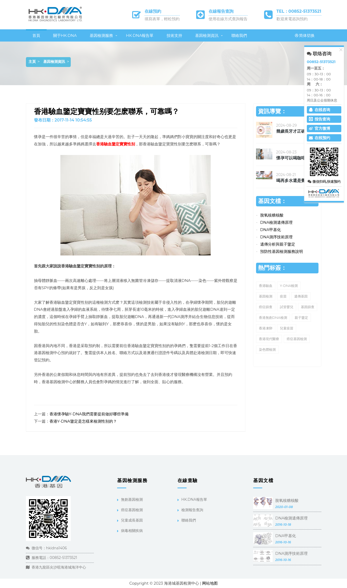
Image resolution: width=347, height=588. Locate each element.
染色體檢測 (267, 349)
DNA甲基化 (270, 229)
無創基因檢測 (132, 499)
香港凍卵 (265, 328)
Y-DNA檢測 (289, 285)
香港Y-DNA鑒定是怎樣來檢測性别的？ (83, 421)
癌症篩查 (265, 307)
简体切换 (305, 35)
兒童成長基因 (132, 520)
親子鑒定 (301, 317)
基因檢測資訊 (206, 35)
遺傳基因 (301, 296)
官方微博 (319, 128)
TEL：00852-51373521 (299, 11)
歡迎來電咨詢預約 (292, 18)
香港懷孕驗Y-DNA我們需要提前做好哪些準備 (89, 413)
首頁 (36, 35)
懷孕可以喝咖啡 (290, 158)
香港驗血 (265, 285)
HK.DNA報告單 (194, 499)
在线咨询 (319, 109)
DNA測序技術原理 (276, 236)
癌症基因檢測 (297, 339)
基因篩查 (307, 307)
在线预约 (319, 137)
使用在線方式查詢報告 (228, 18)
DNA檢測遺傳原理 (276, 222)
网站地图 (210, 583)
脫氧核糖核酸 (272, 215)
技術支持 (174, 35)
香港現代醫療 (269, 339)
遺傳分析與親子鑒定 (277, 244)
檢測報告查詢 (192, 510)
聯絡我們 (239, 35)
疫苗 (283, 296)
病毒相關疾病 (132, 530)
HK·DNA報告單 (140, 35)
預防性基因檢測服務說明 (281, 251)
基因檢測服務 (101, 35)
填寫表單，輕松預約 (162, 18)
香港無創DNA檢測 (273, 317)
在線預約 (153, 11)
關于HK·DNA (65, 35)
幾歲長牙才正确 (290, 131)
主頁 (32, 61)
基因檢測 (265, 296)
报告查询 (319, 119)
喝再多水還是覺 (290, 180)
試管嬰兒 (286, 307)
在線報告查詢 (221, 11)
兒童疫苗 (286, 328)
